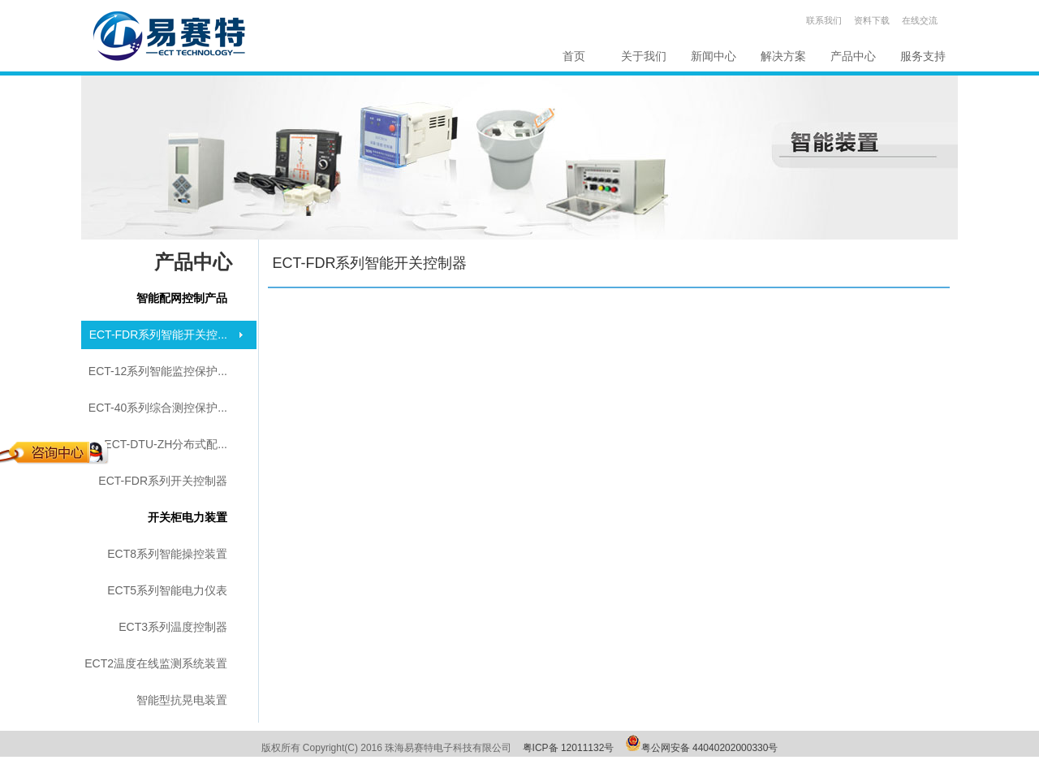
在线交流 (920, 20)
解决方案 (783, 56)
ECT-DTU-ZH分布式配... (165, 444)
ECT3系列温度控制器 (173, 626)
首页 (574, 56)
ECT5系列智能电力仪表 (167, 590)
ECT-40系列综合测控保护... (157, 407)
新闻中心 (713, 56)
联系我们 (824, 20)
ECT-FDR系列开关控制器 (162, 480)
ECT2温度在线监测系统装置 (155, 663)
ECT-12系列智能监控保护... (157, 371)
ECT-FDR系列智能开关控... (158, 334)
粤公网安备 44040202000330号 (709, 748)
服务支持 (923, 56)
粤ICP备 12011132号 (568, 748)
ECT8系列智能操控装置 (167, 553)
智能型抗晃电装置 (181, 699)
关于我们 (643, 56)
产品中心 (853, 56)
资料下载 (872, 20)
